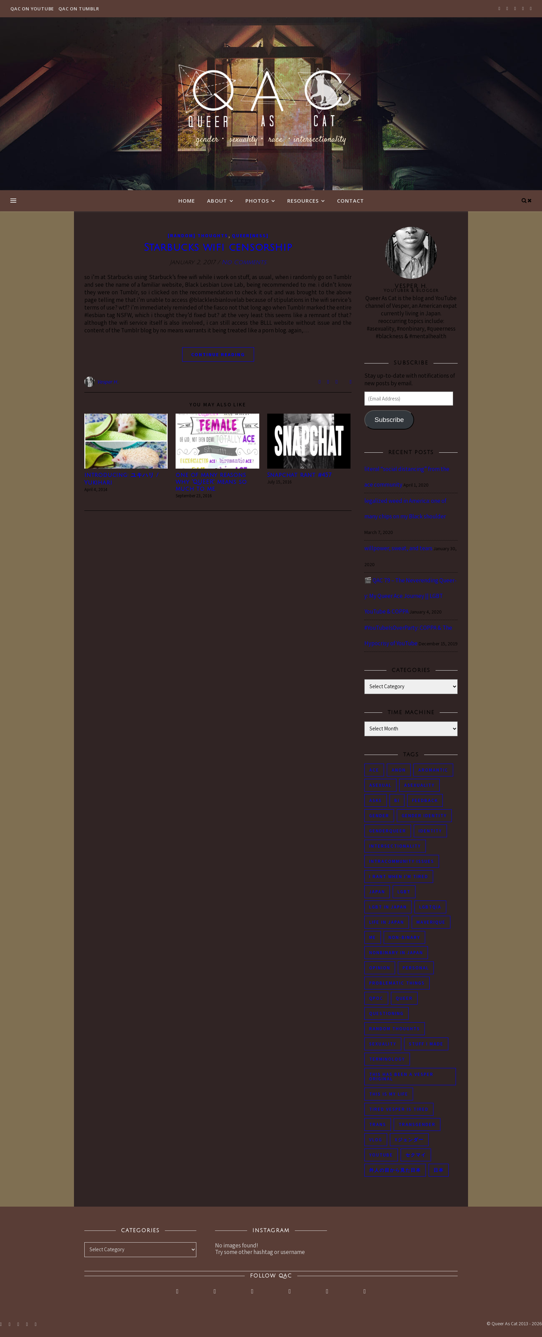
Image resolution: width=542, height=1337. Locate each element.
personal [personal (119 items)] (416, 968)
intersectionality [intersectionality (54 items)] (395, 846)
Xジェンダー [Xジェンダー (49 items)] (409, 1140)
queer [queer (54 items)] (404, 998)
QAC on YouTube (32, 9)
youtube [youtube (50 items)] (381, 1155)
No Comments (244, 262)
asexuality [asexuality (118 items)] (419, 785)
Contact (350, 200)
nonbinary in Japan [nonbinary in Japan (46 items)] (396, 953)
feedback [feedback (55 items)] (425, 800)
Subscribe (389, 419)
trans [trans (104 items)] (377, 1124)
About (217, 200)
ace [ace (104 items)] (374, 770)
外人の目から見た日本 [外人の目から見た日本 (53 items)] (395, 1170)
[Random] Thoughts (198, 235)
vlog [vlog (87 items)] (375, 1140)
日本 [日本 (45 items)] (438, 1170)
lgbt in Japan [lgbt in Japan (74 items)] (388, 907)
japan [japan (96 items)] (377, 892)
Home (186, 200)
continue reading (218, 354)
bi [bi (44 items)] (397, 800)
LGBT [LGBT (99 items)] (404, 892)
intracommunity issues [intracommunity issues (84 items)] (401, 861)
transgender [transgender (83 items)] (417, 1124)
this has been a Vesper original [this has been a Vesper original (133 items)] (401, 1076)
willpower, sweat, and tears (398, 548)
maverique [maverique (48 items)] (431, 922)
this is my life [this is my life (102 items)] (388, 1094)
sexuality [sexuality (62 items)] (382, 1044)
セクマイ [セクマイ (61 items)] (415, 1155)
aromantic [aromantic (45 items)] (433, 770)
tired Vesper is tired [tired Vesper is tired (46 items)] (399, 1109)
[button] (126, 441)
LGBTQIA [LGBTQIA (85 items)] (430, 907)
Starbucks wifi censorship (218, 247)
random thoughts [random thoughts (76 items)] (394, 1029)
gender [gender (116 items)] (379, 816)
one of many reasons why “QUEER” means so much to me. (211, 482)
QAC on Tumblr (78, 9)
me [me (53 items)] (372, 937)
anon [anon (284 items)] (399, 770)
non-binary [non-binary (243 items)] (404, 937)
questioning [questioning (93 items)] (386, 1013)
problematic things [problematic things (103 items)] (397, 983)
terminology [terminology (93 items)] (387, 1059)
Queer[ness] (250, 235)
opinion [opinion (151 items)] (379, 968)
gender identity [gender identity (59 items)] (424, 816)
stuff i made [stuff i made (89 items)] (426, 1044)
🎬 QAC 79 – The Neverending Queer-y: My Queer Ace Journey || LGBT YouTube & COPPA (410, 596)
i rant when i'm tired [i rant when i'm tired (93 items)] (398, 876)
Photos (257, 200)
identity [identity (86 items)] (430, 831)
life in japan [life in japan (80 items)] (386, 922)
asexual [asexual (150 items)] (380, 785)
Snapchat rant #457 (299, 475)
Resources (303, 200)
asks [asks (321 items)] (375, 800)
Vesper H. (108, 381)
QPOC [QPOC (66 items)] (376, 998)
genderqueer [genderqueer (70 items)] (387, 831)
